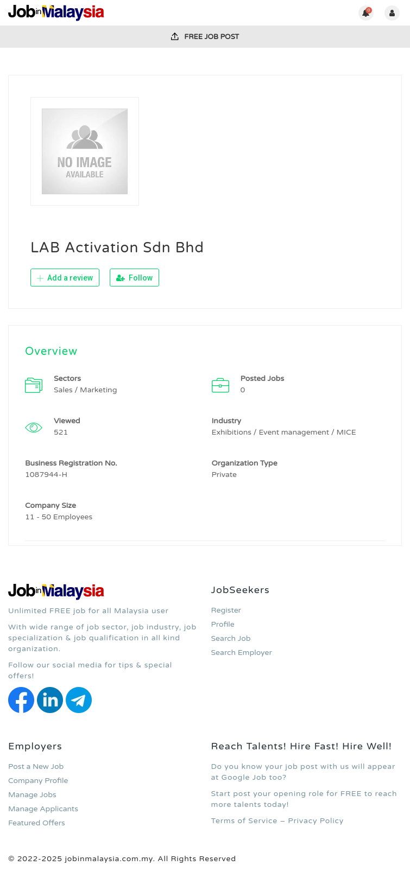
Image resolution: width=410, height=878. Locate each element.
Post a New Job (36, 766)
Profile (223, 624)
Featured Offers (36, 823)
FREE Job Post (205, 37)
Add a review (65, 277)
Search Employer (241, 652)
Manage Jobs (32, 794)
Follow (134, 277)
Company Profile (38, 780)
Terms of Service (244, 820)
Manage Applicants (43, 808)
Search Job (231, 638)
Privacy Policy (316, 820)
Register (226, 610)
